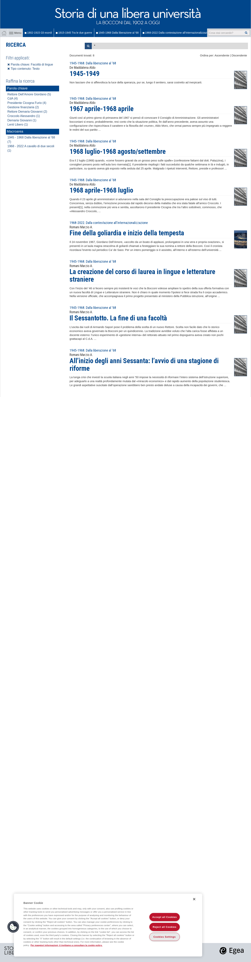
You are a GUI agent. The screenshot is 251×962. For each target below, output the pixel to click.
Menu (15, 32)
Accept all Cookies (164, 917)
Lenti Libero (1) (17, 124)
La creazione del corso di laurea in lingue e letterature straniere (142, 275)
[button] (13, 927)
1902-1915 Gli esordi (38, 32)
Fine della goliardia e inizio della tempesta (127, 233)
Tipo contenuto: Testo (23, 68)
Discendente (239, 55)
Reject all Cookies (165, 927)
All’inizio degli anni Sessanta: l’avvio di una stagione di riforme (144, 364)
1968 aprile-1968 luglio (101, 190)
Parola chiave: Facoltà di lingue (30, 64)
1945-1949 (84, 74)
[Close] (194, 899)
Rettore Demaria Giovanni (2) (27, 111)
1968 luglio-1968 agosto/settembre (118, 152)
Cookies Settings (164, 936)
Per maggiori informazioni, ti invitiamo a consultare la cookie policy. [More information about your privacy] (66, 945)
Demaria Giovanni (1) (21, 120)
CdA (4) (12, 98)
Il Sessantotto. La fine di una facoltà (118, 318)
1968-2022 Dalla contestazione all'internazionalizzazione (177, 32)
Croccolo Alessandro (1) (23, 116)
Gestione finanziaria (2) (23, 107)
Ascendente (222, 55)
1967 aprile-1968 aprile (102, 109)
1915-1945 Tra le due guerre (74, 32)
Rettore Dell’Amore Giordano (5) (29, 94)
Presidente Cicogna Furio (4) (26, 102)
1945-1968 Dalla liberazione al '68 (117, 32)
